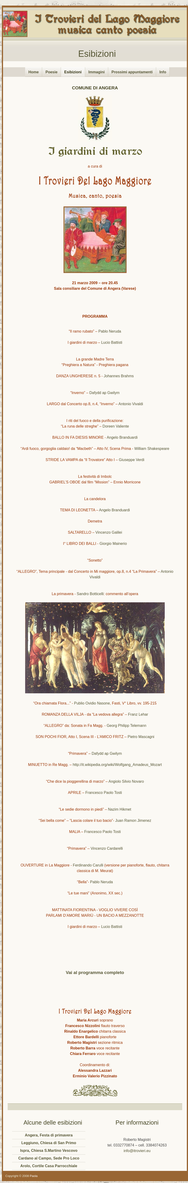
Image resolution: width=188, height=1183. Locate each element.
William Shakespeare (151, 449)
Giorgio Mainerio (113, 544)
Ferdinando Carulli (88, 865)
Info (162, 72)
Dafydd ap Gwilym (104, 393)
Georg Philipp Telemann (126, 726)
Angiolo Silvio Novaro (126, 781)
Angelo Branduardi (122, 437)
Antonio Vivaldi (130, 404)
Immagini (96, 72)
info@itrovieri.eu (137, 1151)
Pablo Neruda (109, 331)
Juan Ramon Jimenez (133, 820)
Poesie (51, 72)
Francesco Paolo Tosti (103, 793)
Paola (33, 1176)
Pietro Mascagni (141, 737)
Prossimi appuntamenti (132, 72)
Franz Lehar (138, 714)
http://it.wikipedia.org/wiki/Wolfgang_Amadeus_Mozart (117, 765)
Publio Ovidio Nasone (92, 703)
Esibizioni (97, 54)
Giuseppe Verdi (131, 460)
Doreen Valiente (116, 426)
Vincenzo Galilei (108, 532)
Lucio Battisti (111, 342)
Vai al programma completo (95, 972)
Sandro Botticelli (90, 594)
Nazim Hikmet (119, 809)
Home (33, 72)
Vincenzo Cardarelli (106, 848)
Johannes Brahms (119, 376)
